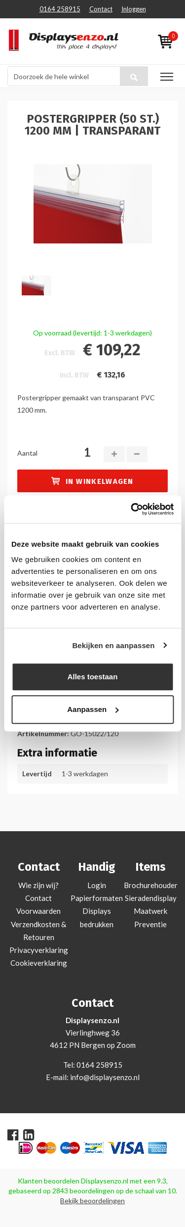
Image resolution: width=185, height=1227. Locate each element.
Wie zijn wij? (38, 885)
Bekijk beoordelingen (92, 1200)
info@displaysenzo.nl (105, 1077)
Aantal (27, 453)
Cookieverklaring (38, 962)
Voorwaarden (38, 910)
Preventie (150, 924)
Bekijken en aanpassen (113, 645)
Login (96, 885)
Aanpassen (92, 709)
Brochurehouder (151, 885)
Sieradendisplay (151, 898)
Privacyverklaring (38, 949)
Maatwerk (150, 910)
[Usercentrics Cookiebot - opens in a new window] (132, 509)
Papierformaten (97, 898)
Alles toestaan (93, 676)
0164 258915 (59, 9)
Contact (100, 9)
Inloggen (133, 9)
